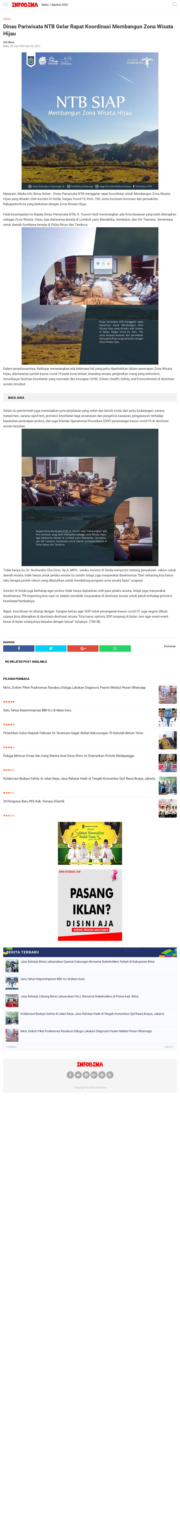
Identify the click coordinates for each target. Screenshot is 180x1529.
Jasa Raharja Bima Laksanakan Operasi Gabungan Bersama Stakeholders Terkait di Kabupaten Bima (88, 961)
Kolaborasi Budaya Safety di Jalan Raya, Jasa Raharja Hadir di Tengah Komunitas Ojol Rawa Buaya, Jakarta (79, 778)
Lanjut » (169, 1047)
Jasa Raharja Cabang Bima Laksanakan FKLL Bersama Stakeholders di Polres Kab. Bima (80, 996)
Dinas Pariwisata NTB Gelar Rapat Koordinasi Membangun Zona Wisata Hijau (88, 30)
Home (6, 19)
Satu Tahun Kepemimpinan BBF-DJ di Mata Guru (37, 710)
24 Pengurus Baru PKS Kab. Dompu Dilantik (34, 801)
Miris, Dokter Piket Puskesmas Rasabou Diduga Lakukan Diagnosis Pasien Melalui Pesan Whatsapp (74, 687)
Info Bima (100, 1087)
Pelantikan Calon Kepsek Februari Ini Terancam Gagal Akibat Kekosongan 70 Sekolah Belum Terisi (73, 733)
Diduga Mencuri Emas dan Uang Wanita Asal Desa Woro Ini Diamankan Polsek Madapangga (68, 756)
